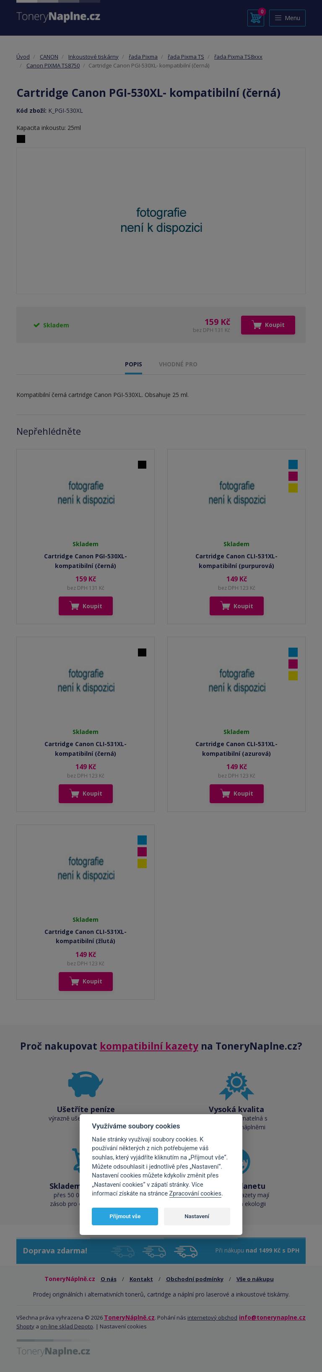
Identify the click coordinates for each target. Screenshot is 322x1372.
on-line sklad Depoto (66, 1326)
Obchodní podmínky (194, 1279)
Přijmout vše (124, 1216)
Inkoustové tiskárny (93, 56)
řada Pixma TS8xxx (238, 56)
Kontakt (141, 1279)
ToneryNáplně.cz (129, 1317)
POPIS (133, 364)
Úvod (23, 56)
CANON (49, 56)
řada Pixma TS (186, 56)
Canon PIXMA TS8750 (53, 65)
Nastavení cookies (123, 1326)
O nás (109, 1279)
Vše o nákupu (255, 1279)
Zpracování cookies (195, 1193)
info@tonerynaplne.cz (272, 1317)
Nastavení (196, 1216)
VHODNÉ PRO (178, 364)
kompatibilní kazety (149, 1046)
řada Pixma (143, 56)
